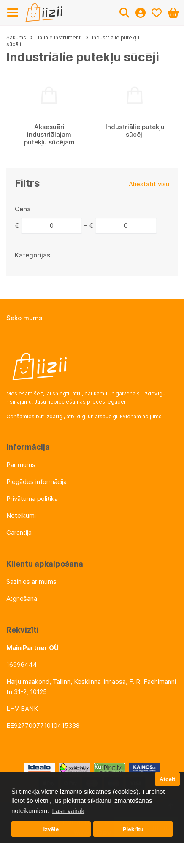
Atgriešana (21, 598)
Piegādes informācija (36, 482)
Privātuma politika (32, 499)
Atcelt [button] (168, 779)
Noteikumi (21, 515)
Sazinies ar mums (31, 582)
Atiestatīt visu (149, 184)
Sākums (16, 37)
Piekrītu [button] (132, 829)
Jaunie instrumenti (59, 37)
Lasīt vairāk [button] (68, 810)
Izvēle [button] (51, 829)
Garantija (19, 532)
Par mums (20, 465)
